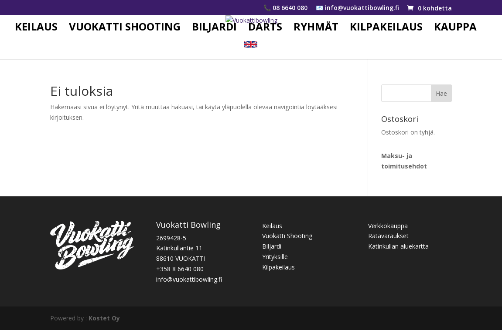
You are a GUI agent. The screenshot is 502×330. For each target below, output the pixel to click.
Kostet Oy (104, 318)
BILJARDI (214, 29)
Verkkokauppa (388, 226)
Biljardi (271, 246)
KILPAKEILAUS (386, 29)
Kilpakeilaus (278, 267)
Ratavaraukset (388, 236)
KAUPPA (455, 29)
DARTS (265, 29)
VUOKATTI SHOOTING (125, 29)
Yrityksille (275, 257)
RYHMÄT (316, 29)
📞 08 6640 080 (285, 8)
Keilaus (272, 226)
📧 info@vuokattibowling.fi (357, 8)
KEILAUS (36, 29)
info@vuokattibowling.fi (189, 279)
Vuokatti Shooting (287, 236)
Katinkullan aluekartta (398, 246)
